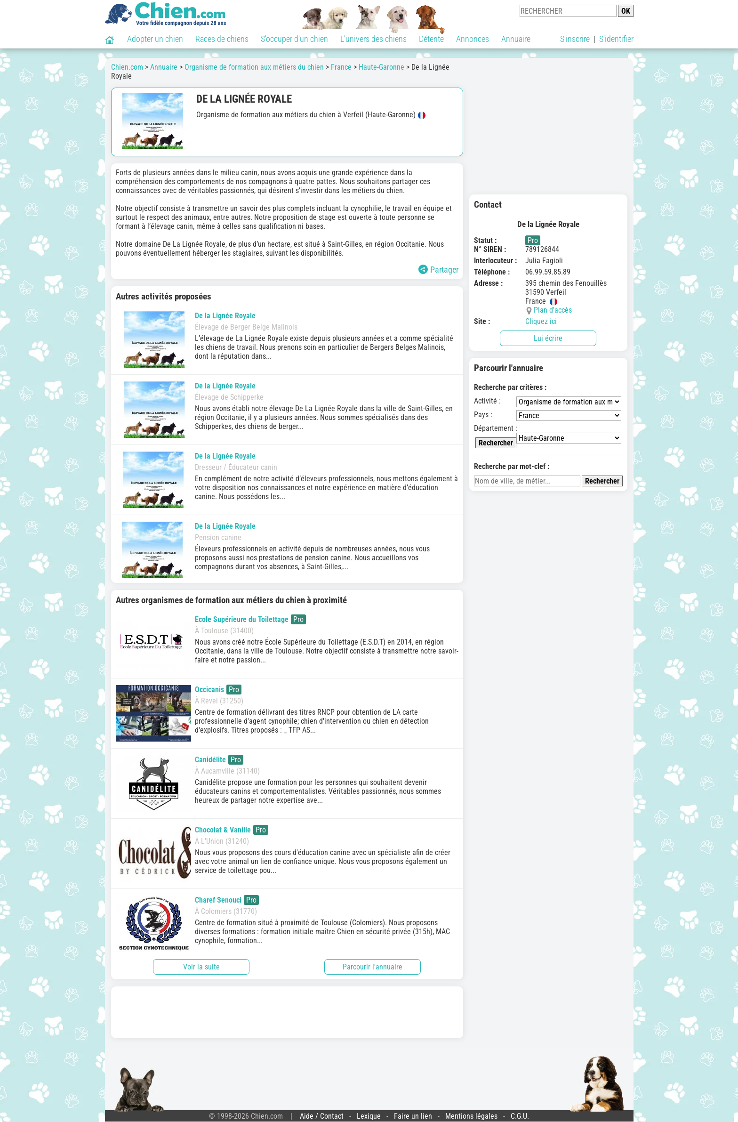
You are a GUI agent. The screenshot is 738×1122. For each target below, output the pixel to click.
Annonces (472, 39)
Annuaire (515, 39)
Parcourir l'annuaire (372, 966)
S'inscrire (575, 39)
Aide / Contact (322, 1116)
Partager (438, 269)
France (341, 67)
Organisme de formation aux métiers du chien (254, 67)
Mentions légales (471, 1116)
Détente (431, 39)
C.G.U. (520, 1116)
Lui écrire (548, 338)
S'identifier (616, 39)
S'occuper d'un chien (294, 39)
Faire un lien (413, 1116)
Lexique (369, 1116)
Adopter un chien (155, 39)
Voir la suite (201, 966)
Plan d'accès (553, 310)
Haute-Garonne (381, 67)
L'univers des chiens (373, 39)
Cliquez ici (541, 321)
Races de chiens (222, 39)
